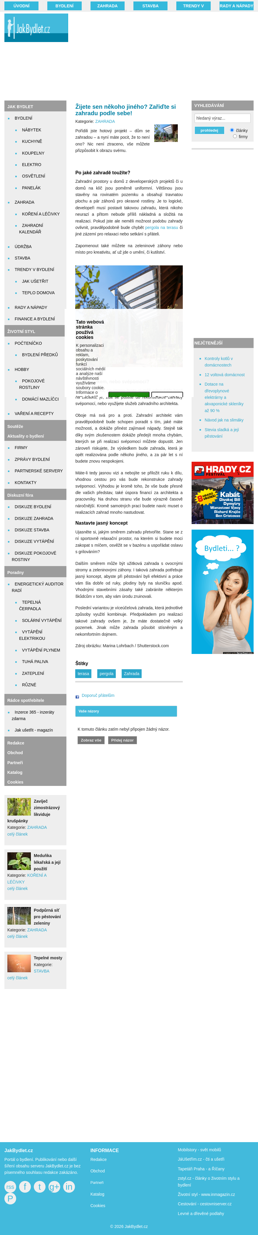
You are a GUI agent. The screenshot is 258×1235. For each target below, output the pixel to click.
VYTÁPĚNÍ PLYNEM (41, 650)
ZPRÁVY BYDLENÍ (32, 459)
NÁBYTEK (31, 130)
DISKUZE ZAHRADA (34, 518)
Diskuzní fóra (20, 495)
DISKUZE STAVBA (32, 530)
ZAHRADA (107, 6)
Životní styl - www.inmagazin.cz (206, 1194)
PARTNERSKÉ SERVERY (39, 470)
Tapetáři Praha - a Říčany (201, 1169)
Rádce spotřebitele (25, 700)
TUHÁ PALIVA (35, 661)
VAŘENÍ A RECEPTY (34, 413)
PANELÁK (31, 187)
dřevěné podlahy (209, 1213)
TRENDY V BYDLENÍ (34, 269)
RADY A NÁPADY (236, 6)
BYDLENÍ (64, 6)
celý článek (17, 834)
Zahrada (131, 673)
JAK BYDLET (20, 106)
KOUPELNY (33, 153)
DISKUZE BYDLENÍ (33, 506)
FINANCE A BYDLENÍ (35, 319)
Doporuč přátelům (98, 695)
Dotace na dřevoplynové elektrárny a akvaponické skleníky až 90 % (224, 397)
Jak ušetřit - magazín (34, 730)
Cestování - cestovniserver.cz (205, 1203)
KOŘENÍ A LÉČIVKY (41, 214)
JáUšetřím (187, 1159)
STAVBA (150, 6)
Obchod (15, 752)
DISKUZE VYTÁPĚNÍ (34, 541)
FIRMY (21, 447)
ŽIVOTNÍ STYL (21, 331)
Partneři (15, 762)
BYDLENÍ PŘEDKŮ (40, 354)
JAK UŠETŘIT (35, 281)
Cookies (15, 782)
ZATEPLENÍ (33, 673)
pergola (106, 673)
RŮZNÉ (29, 684)
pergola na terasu (161, 227)
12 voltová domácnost (225, 374)
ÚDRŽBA (23, 246)
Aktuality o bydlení (25, 436)
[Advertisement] (166, 56)
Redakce (15, 743)
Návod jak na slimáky (224, 420)
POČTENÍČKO (28, 343)
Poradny (15, 572)
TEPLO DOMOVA (38, 292)
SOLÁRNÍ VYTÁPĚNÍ (42, 620)
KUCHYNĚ (32, 141)
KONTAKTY (25, 482)
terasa (83, 673)
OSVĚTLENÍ (33, 176)
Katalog (14, 772)
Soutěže (15, 426)
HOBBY (22, 369)
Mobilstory (187, 1149)
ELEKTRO (31, 164)
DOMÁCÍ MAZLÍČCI (40, 399)
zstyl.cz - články (192, 1178)
